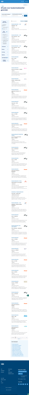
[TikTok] (27, 384)
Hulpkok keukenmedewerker (16, 349)
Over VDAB (2, 378)
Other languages (15, 394)
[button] (28, 295)
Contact (2, 382)
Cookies (11, 394)
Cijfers (9, 370)
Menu (27, 1)
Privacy (9, 394)
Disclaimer (1, 394)
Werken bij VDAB (3, 379)
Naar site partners (8, 389)
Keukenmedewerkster (15, 344)
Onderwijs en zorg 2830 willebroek (17, 353)
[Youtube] (23, 384)
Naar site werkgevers (9, 387)
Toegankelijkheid (5, 394)
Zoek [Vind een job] (25, 15)
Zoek (23, 1)
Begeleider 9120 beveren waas (16, 350)
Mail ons (21, 373)
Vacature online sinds (5, 22)
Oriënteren (2, 372)
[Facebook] (19, 384)
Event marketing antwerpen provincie (17, 355)
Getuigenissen (10, 372)
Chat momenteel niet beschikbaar (23, 376)
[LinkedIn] (21, 384)
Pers (1, 381)
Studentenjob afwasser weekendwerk (17, 354)
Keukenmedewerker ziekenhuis (16, 345)
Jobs (2, 6)
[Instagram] (25, 384)
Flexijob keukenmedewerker (16, 346)
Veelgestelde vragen (11, 373)
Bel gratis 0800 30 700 (23, 371)
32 (26, 337)
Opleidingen (2, 370)
